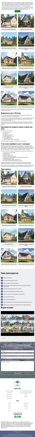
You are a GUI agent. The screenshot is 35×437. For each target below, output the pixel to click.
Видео (9, 410)
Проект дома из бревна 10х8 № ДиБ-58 (9, 48)
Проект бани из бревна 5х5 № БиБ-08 (9, 68)
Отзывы (9, 406)
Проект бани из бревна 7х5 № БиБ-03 (26, 68)
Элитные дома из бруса (9, 390)
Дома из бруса (9, 392)
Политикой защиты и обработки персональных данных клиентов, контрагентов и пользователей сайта (16, 6)
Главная (9, 403)
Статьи (26, 408)
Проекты (25, 406)
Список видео (4, 338)
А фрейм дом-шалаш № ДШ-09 (26, 29)
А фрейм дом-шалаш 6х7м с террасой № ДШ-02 (26, 87)
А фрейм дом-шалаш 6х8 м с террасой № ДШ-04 (26, 49)
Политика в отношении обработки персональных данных (17, 434)
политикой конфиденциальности (13, 360)
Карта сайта (17, 432)
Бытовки (26, 396)
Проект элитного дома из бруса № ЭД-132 (26, 106)
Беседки (26, 394)
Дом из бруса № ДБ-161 (9, 87)
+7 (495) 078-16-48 (17, 414)
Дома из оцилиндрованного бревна (26, 390)
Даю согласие (17, 11)
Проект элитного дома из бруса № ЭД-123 (9, 106)
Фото (9, 408)
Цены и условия (25, 403)
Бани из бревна (9, 398)
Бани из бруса (9, 394)
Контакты (25, 405)
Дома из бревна (9, 396)
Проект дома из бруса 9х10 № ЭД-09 (9, 29)
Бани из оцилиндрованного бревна (26, 392)
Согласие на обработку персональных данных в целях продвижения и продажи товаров (17, 435)
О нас (9, 405)
